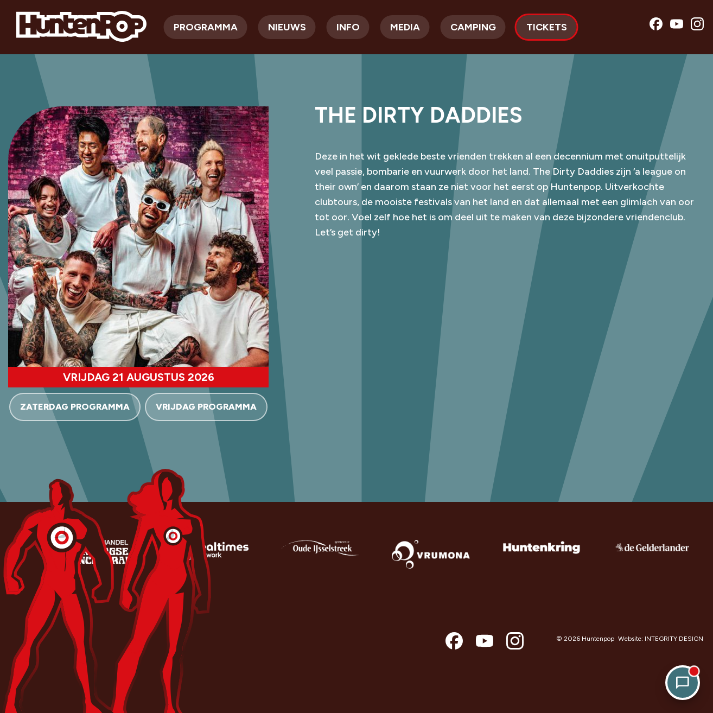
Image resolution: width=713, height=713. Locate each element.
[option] (98, 563)
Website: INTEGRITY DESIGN (660, 638)
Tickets (546, 27)
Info (348, 27)
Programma (206, 27)
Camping (473, 27)
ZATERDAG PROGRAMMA (75, 407)
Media (405, 27)
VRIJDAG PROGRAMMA (206, 407)
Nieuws (287, 27)
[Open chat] (682, 682)
